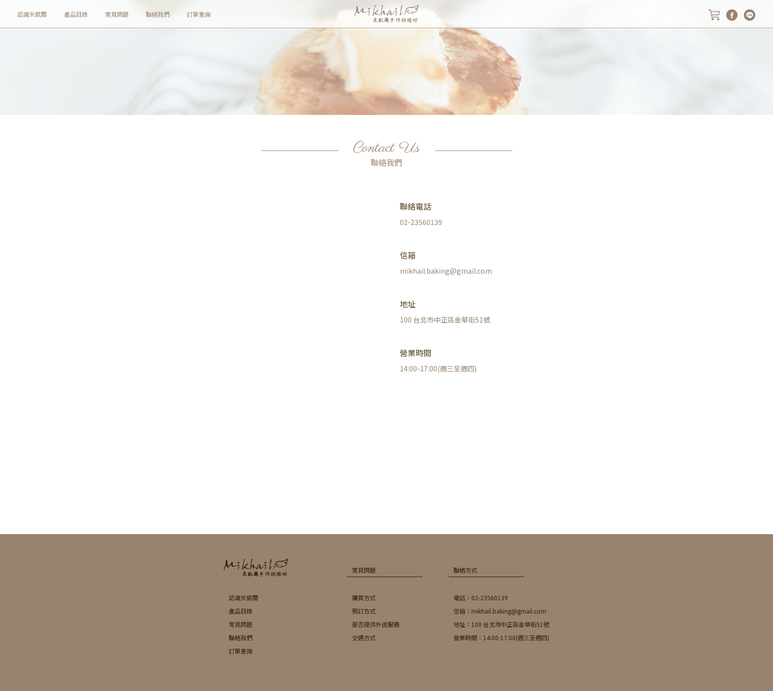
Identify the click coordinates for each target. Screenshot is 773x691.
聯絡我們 (158, 14)
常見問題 (117, 14)
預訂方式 (364, 611)
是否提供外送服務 (375, 624)
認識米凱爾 (32, 14)
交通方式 (364, 637)
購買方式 (364, 597)
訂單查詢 (199, 14)
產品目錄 (76, 14)
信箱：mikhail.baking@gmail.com (500, 611)
